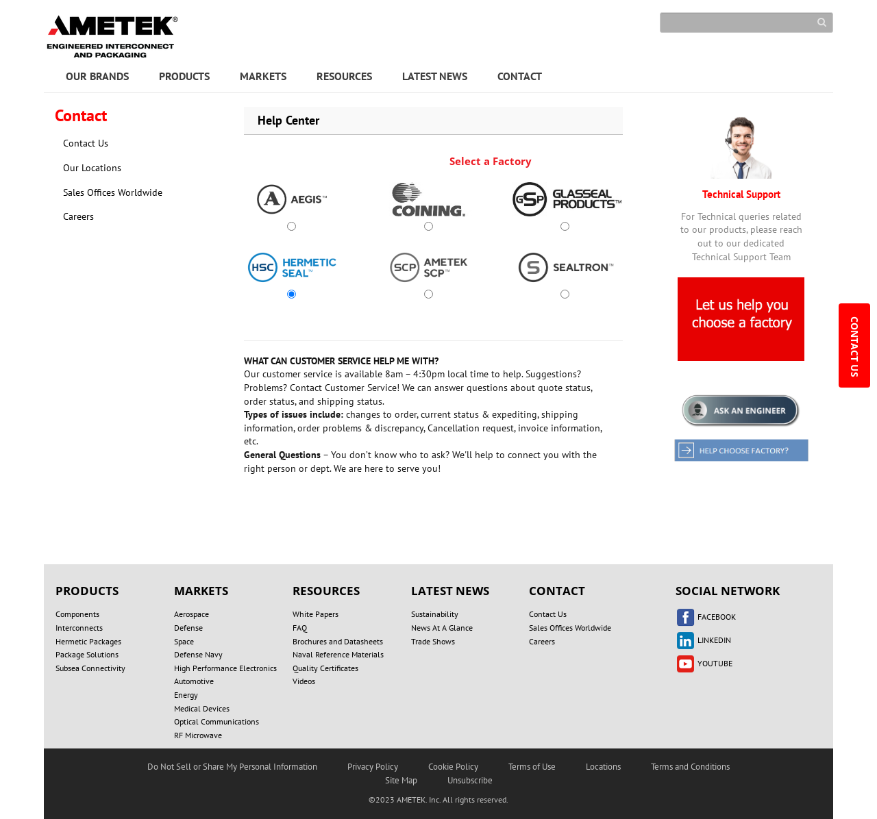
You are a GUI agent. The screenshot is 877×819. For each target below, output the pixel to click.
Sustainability (434, 614)
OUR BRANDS (97, 76)
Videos (304, 681)
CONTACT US (854, 348)
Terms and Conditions (690, 766)
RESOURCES (344, 76)
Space (184, 641)
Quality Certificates (325, 668)
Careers (78, 216)
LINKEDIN (703, 640)
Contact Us (85, 143)
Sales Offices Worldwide (112, 192)
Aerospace (191, 614)
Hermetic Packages (88, 641)
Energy (186, 695)
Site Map (401, 780)
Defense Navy (198, 654)
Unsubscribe (470, 780)
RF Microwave (198, 735)
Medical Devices (202, 708)
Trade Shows (433, 641)
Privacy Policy (372, 766)
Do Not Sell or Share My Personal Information (232, 766)
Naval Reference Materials (338, 654)
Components (77, 614)
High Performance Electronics (225, 668)
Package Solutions (87, 654)
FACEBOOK (706, 617)
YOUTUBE (704, 663)
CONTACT (519, 76)
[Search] (746, 22)
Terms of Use (532, 766)
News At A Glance (442, 627)
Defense (188, 627)
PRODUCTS (184, 76)
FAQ (300, 627)
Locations (603, 766)
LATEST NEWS (434, 76)
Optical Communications (216, 721)
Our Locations (92, 168)
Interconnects (79, 627)
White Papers (315, 614)
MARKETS (263, 76)
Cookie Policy (453, 766)
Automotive (194, 681)
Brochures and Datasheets (338, 641)
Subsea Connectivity (90, 668)
